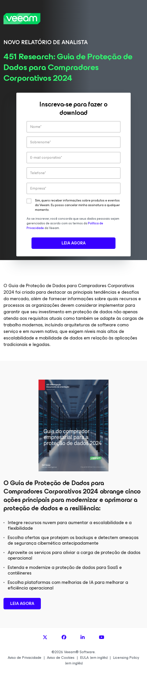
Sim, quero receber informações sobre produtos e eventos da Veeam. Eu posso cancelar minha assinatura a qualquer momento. (77, 205)
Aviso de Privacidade (24, 657)
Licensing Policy (126, 657)
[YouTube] (101, 637)
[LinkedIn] (82, 637)
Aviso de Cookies (60, 657)
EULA (84, 657)
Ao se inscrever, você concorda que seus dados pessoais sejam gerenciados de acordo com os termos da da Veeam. (73, 223)
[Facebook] (64, 637)
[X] (45, 637)
